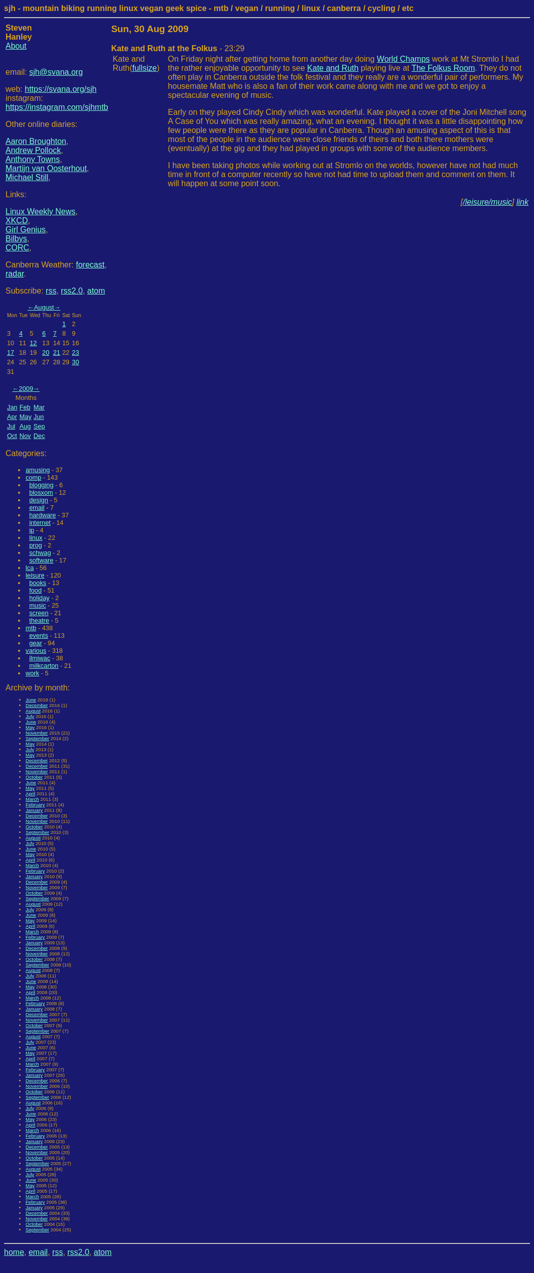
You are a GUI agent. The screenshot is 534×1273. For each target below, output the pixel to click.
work (32, 673)
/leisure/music (487, 202)
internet (40, 522)
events (38, 635)
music (37, 605)
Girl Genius (26, 229)
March (32, 799)
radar (15, 273)
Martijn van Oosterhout (46, 168)
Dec (39, 436)
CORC (17, 247)
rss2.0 (72, 291)
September (37, 738)
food (35, 590)
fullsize (144, 68)
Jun (39, 416)
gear (35, 643)
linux (35, 537)
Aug (25, 426)
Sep (39, 426)
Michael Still (27, 177)
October (34, 777)
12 (33, 343)
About (16, 46)
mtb (31, 628)
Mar (39, 407)
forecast (90, 264)
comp (33, 477)
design (38, 500)
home (14, 1252)
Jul (11, 426)
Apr (12, 416)
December (37, 705)
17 (10, 352)
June (31, 699)
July (30, 716)
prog (35, 545)
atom (96, 291)
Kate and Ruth (332, 68)
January (34, 810)
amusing (38, 470)
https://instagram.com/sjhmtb (57, 107)
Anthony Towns (33, 159)
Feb (25, 407)
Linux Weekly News (40, 211)
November (37, 733)
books (37, 583)
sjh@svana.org (56, 72)
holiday (39, 598)
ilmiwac (39, 658)
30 (75, 362)
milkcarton (43, 665)
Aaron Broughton (36, 141)
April (30, 793)
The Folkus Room (443, 68)
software (41, 560)
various (36, 650)
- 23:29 (177, 48)
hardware (42, 515)
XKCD (17, 220)
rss (51, 291)
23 (75, 352)
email (37, 507)
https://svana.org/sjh (60, 89)
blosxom (41, 492)
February (35, 804)
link (522, 202)
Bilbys (16, 238)
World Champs (403, 59)
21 (56, 352)
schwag (40, 552)
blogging (41, 485)
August (44, 307)
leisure (35, 575)
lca (30, 568)
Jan (12, 407)
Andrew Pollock (33, 150)
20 (45, 352)
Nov (25, 436)
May (26, 416)
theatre (39, 620)
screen (38, 613)
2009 (26, 388)
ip (31, 530)
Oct (12, 436)
